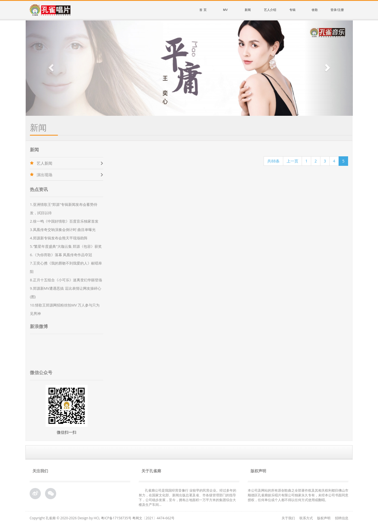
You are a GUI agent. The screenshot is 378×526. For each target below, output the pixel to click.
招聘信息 (341, 518)
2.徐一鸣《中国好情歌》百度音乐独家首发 (64, 221)
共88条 (273, 161)
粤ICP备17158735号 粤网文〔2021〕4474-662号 (137, 518)
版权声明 (323, 518)
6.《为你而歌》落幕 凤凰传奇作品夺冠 (61, 254)
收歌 (315, 9)
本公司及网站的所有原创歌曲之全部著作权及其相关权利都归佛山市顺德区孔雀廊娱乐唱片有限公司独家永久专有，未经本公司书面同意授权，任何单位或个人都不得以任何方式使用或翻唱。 (298, 495)
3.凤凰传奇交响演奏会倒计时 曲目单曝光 (63, 229)
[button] (50, 68)
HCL (97, 518)
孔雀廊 (51, 518)
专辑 (292, 9)
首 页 (202, 9)
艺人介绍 (270, 9)
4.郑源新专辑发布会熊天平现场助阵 (59, 237)
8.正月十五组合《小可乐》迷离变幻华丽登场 (66, 279)
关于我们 (288, 518)
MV (225, 9)
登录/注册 (337, 9)
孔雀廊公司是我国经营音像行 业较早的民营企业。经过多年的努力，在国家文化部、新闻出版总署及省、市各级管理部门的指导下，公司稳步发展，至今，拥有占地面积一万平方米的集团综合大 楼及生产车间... (187, 497)
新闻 (248, 9)
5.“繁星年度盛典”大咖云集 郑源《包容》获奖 (66, 246)
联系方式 (306, 518)
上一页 (292, 161)
